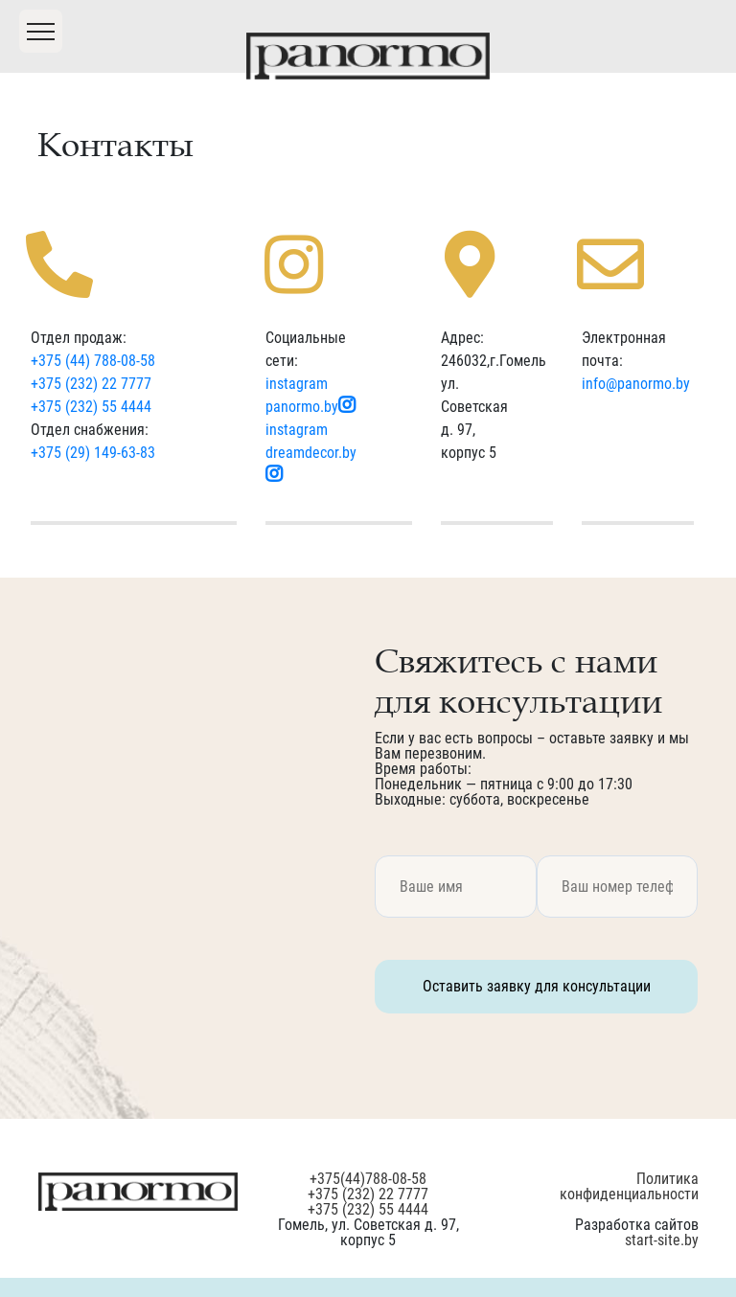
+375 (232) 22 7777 (91, 384)
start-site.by (662, 1240)
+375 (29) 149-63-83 (93, 453)
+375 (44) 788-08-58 (93, 361)
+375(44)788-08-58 (368, 1179)
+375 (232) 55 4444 (91, 407)
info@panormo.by (636, 384)
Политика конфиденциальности (629, 1186)
